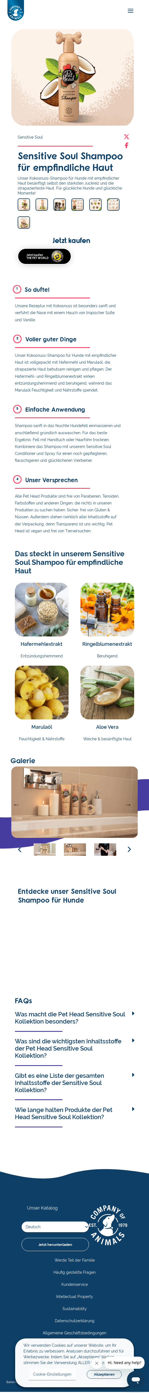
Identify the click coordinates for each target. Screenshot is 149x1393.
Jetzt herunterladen (55, 1245)
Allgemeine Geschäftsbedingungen (74, 1334)
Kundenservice (74, 1285)
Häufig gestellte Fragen (74, 1273)
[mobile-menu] (129, 10)
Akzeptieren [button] (104, 1374)
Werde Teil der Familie (75, 1261)
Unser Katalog (41, 1209)
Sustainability (75, 1310)
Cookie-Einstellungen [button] (52, 1374)
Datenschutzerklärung (74, 1322)
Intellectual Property (74, 1298)
